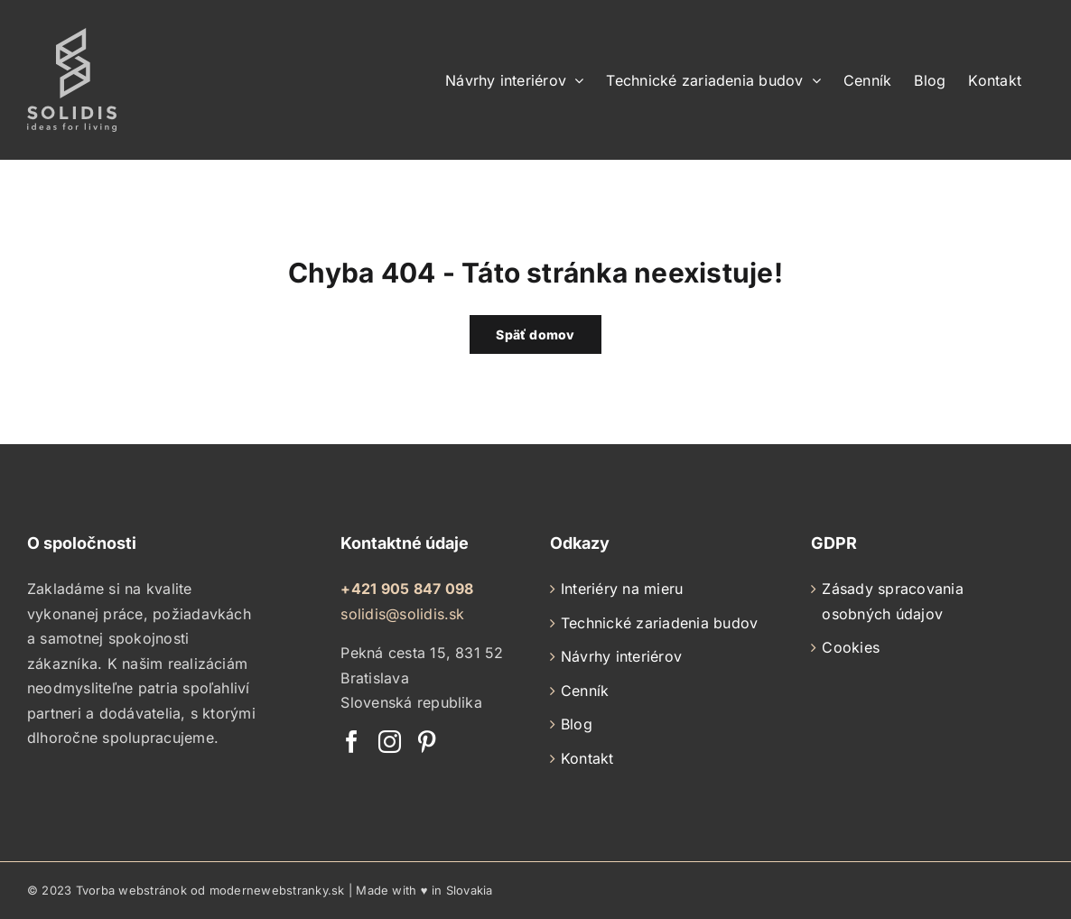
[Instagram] (389, 741)
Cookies (851, 647)
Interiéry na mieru (622, 589)
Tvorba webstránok (131, 890)
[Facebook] (351, 741)
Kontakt (587, 758)
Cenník (585, 691)
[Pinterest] (426, 741)
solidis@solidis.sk (402, 614)
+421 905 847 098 (406, 589)
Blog (576, 724)
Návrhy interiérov (621, 656)
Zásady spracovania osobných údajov (892, 601)
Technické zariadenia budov (659, 623)
